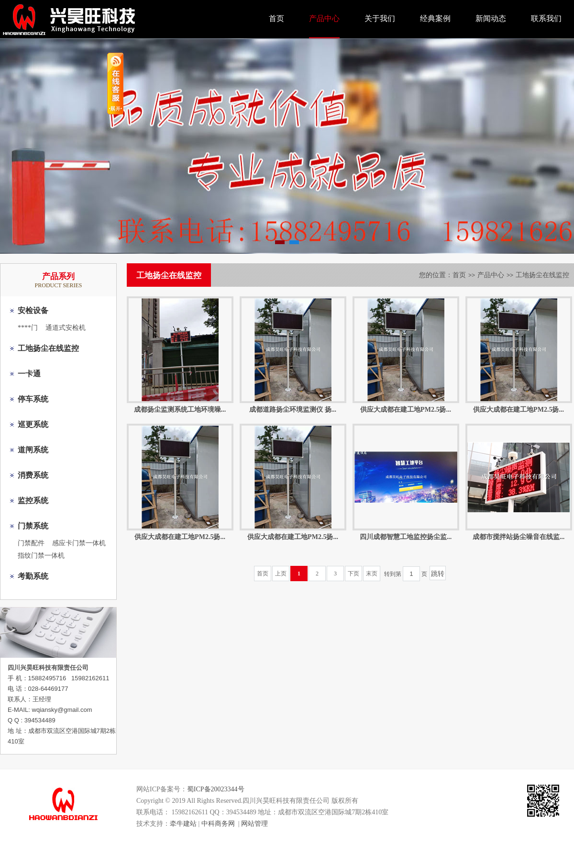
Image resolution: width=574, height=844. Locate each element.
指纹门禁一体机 (41, 555)
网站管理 (254, 823)
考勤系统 (33, 576)
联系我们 (546, 18)
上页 (281, 573)
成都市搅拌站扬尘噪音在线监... (519, 536)
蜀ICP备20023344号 (215, 789)
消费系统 (33, 475)
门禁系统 (33, 526)
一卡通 (29, 374)
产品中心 (324, 18)
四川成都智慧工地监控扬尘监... (406, 536)
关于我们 (379, 18)
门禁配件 (31, 543)
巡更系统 (33, 424)
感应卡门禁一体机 (79, 543)
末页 (371, 573)
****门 (28, 327)
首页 (276, 18)
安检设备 (33, 310)
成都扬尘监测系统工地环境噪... (180, 409)
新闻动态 (490, 18)
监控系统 (33, 500)
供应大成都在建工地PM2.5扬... (405, 409)
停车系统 (33, 399)
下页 (353, 573)
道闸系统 (33, 450)
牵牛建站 (183, 823)
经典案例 (435, 18)
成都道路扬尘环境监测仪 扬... (292, 409)
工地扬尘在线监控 (48, 348)
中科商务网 (218, 823)
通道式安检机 (65, 327)
